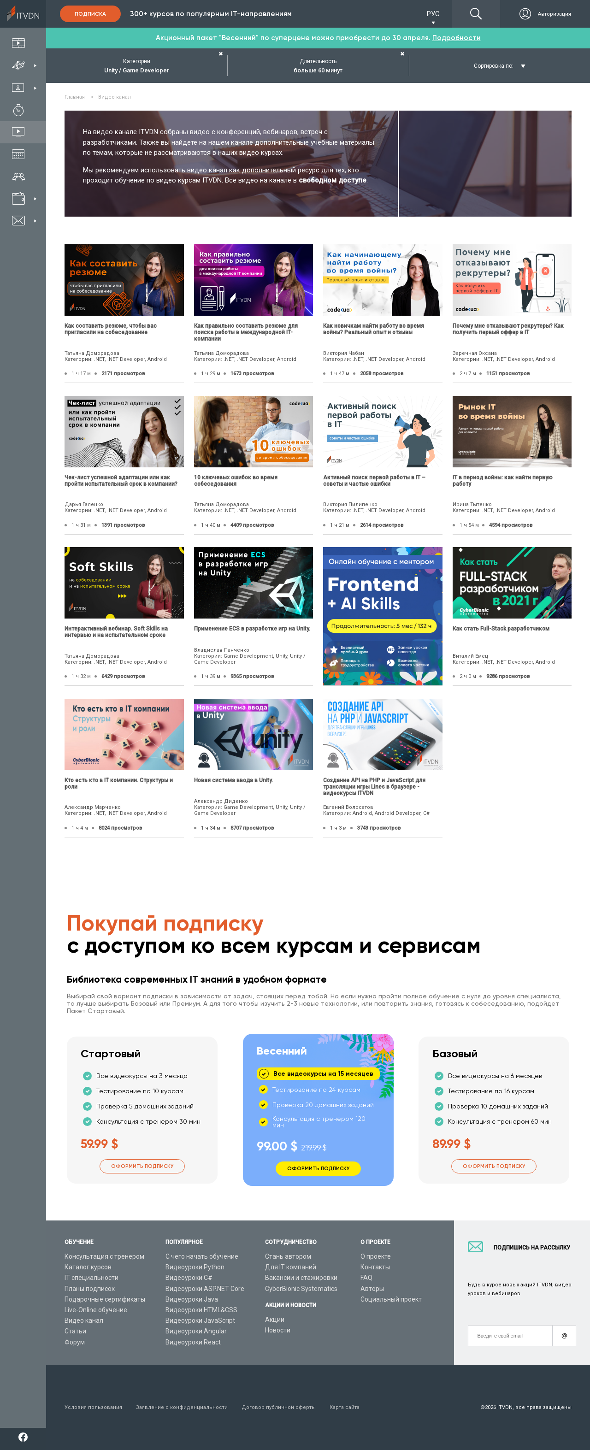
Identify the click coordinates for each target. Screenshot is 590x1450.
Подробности (456, 38)
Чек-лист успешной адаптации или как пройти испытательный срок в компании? (121, 480)
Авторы (372, 1288)
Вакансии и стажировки (301, 1277)
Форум (75, 1342)
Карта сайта (345, 1407)
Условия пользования (93, 1407)
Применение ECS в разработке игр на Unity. (252, 628)
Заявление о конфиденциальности (182, 1407)
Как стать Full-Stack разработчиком (501, 628)
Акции (274, 1319)
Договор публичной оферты (279, 1407)
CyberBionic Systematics (301, 1288)
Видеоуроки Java (191, 1299)
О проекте (375, 1256)
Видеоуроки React (193, 1342)
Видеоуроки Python (194, 1267)
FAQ (366, 1277)
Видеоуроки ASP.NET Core (204, 1288)
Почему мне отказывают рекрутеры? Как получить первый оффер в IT (508, 329)
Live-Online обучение (96, 1310)
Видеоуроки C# (188, 1277)
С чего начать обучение (201, 1256)
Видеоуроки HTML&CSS (201, 1310)
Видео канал (84, 1320)
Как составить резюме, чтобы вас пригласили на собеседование (111, 329)
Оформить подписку (142, 1166)
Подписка (90, 14)
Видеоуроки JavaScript (200, 1320)
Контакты (375, 1267)
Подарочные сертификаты (105, 1299)
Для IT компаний (290, 1267)
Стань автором (288, 1256)
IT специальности (91, 1277)
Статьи (75, 1331)
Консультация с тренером (104, 1256)
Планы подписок (90, 1288)
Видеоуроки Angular (196, 1331)
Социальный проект (391, 1299)
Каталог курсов (88, 1267)
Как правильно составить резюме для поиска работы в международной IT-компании (246, 332)
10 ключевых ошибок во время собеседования (235, 480)
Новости (277, 1330)
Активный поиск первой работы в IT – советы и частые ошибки (374, 480)
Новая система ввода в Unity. (233, 780)
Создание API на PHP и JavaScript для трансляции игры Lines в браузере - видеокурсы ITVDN (374, 786)
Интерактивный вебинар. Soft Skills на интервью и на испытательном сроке (116, 631)
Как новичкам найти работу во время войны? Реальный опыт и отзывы (373, 329)
